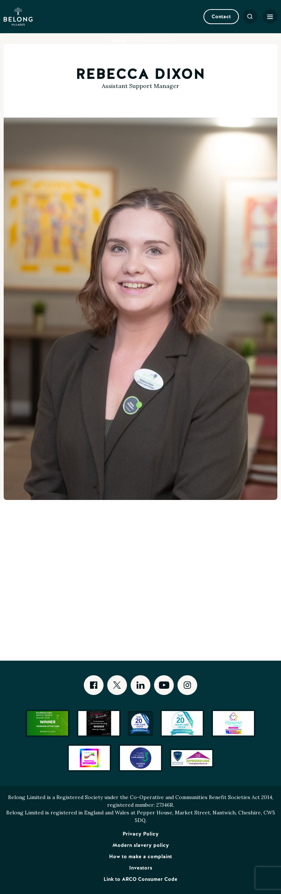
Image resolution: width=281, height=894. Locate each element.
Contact (221, 16)
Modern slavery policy (140, 845)
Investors (140, 867)
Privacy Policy (141, 833)
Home (118, 40)
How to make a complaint (140, 856)
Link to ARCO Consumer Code (140, 879)
